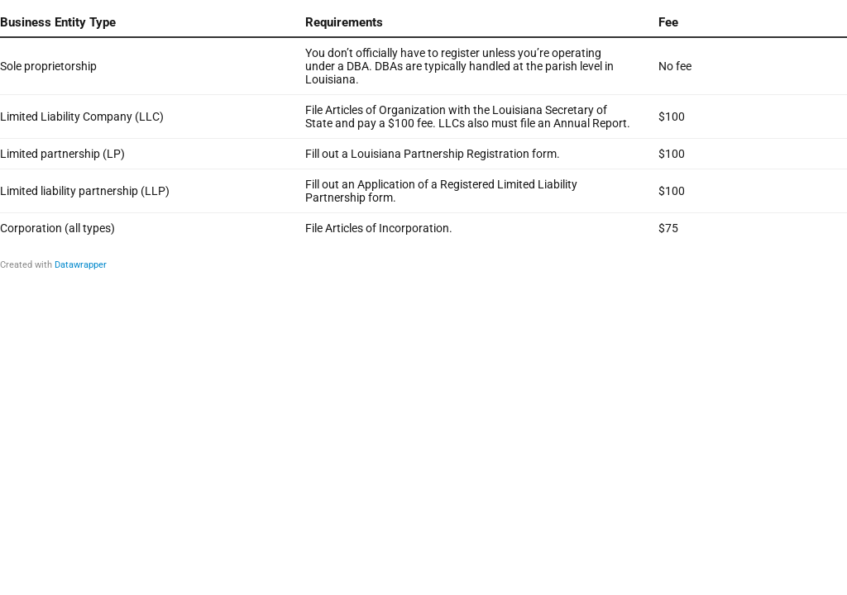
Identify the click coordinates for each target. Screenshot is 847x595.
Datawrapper (81, 264)
